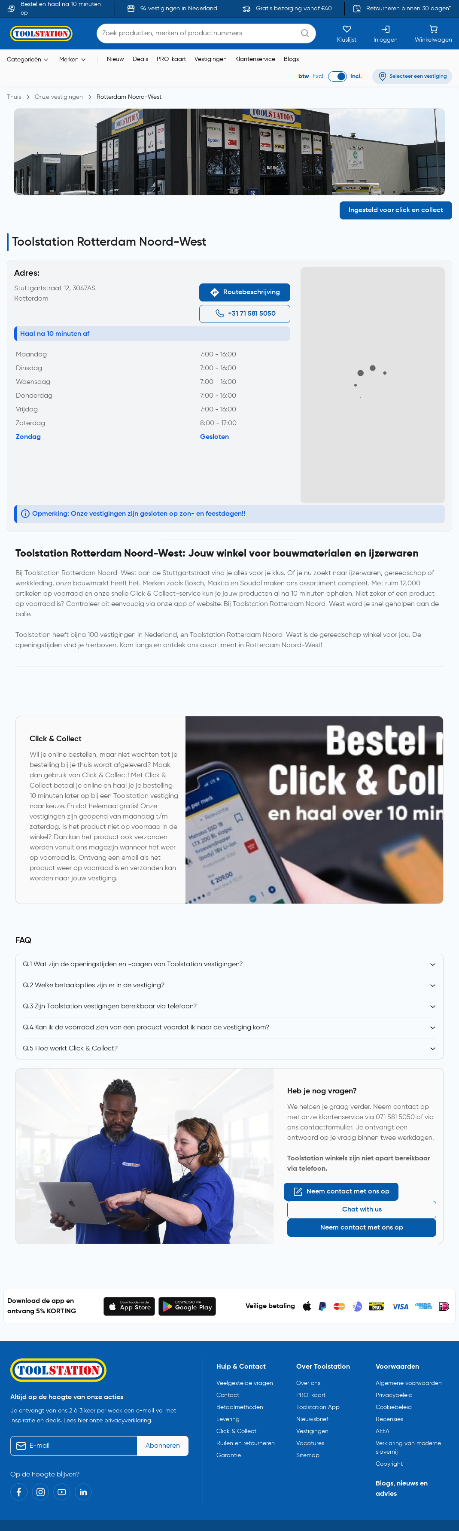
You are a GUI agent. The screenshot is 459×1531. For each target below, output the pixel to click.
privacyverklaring (127, 1373)
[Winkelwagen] (433, 16)
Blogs (291, 42)
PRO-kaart (171, 42)
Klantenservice (255, 42)
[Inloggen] (386, 16)
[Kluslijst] (346, 16)
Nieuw (115, 42)
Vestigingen (211, 42)
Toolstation (57, 1485)
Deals (140, 42)
